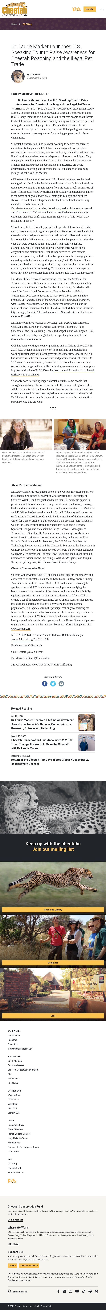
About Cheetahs (15, 1129)
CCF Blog (27, 24)
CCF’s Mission (15, 1061)
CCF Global (13, 1083)
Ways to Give (14, 1095)
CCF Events (13, 1099)
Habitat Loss (14, 1142)
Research (12, 1040)
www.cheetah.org (21, 628)
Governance (13, 1078)
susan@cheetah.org (22, 639)
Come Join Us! (15, 1219)
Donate (89, 9)
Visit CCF (12, 1108)
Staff (10, 1074)
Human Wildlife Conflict (19, 1134)
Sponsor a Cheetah (29, 1265)
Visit (53, 1015)
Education (12, 1044)
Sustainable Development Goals (23, 1147)
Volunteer (53, 962)
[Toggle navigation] (102, 9)
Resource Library (53, 909)
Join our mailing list (53, 849)
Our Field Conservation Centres (23, 1069)
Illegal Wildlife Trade (18, 1138)
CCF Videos (13, 1151)
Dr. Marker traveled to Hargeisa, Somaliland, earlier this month (46, 208)
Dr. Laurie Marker (16, 1065)
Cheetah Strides (15, 1168)
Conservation (14, 1035)
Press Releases (15, 1172)
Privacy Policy (47, 1306)
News (14, 24)
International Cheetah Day (20, 1048)
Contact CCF (14, 1113)
